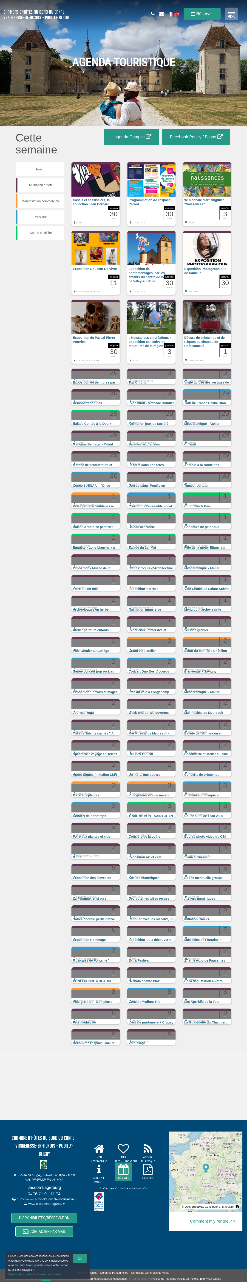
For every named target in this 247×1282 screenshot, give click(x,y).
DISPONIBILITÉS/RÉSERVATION (44, 1217)
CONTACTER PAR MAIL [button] (44, 1231)
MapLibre (228, 1206)
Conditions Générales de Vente (150, 1272)
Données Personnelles (114, 1272)
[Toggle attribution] (237, 1207)
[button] (96, 196)
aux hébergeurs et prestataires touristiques (100, 1278)
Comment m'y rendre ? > (213, 1221)
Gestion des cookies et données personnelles (35, 1274)
